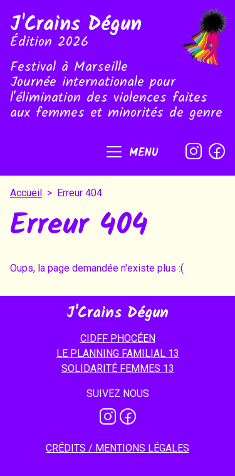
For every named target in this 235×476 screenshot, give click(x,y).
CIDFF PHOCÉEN (117, 338)
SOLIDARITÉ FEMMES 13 (117, 368)
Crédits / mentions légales (117, 448)
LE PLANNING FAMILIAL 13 (117, 353)
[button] (131, 153)
